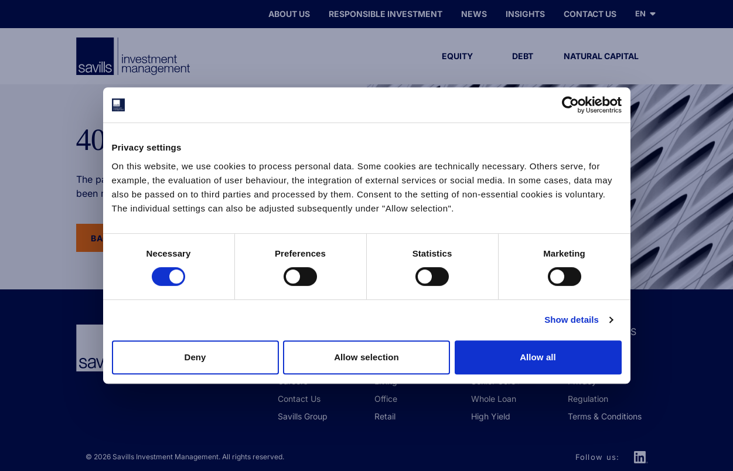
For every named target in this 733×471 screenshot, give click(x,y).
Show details (571, 320)
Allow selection (366, 357)
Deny (195, 357)
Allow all (538, 357)
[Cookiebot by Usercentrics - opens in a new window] (570, 105)
